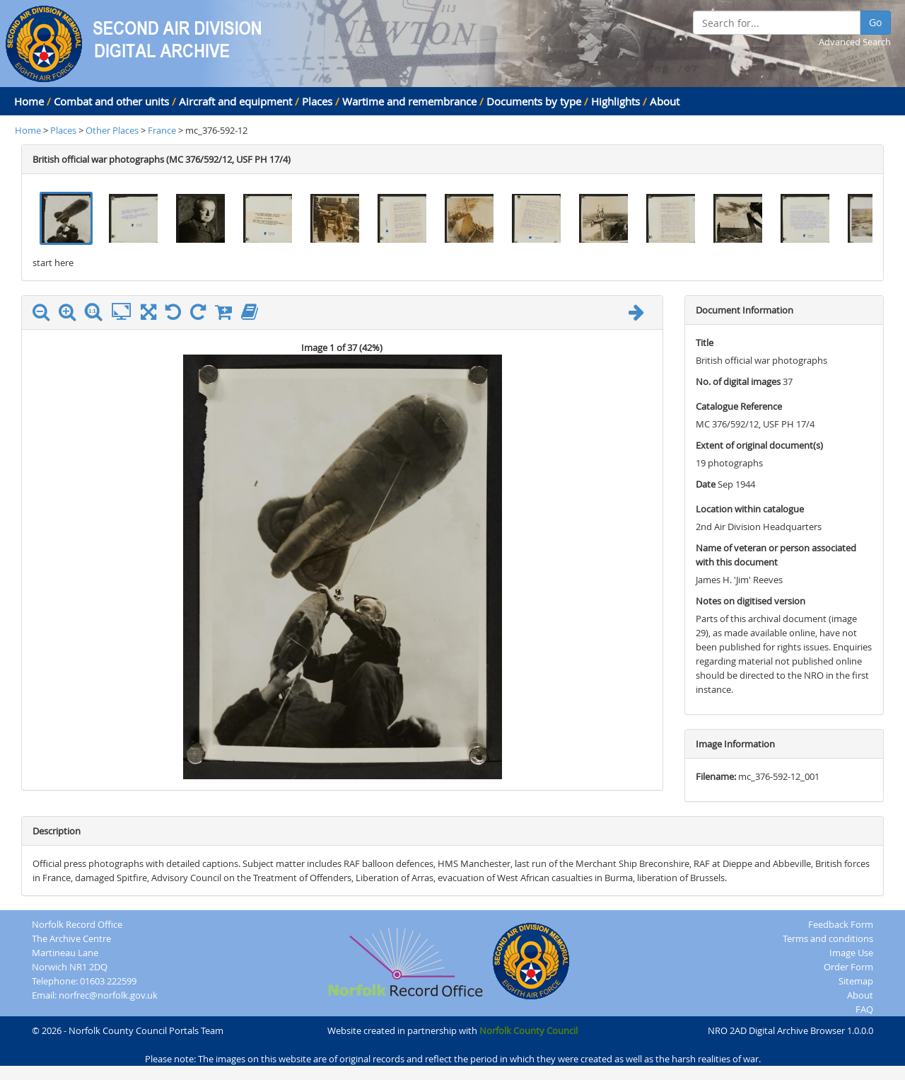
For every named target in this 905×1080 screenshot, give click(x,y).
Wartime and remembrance (409, 101)
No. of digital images (738, 381)
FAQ (864, 1009)
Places (317, 101)
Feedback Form (840, 924)
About (664, 101)
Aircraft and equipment (235, 101)
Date (706, 484)
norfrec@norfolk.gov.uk (108, 995)
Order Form (848, 966)
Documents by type (533, 101)
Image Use (851, 952)
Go (875, 22)
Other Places (113, 130)
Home (29, 101)
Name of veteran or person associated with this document (776, 554)
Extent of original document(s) (759, 445)
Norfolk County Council (528, 1030)
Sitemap (856, 981)
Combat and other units (111, 101)
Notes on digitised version (750, 600)
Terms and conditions (828, 938)
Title (704, 342)
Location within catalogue (750, 508)
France (162, 130)
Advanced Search (855, 41)
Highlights (615, 101)
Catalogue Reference (739, 406)
